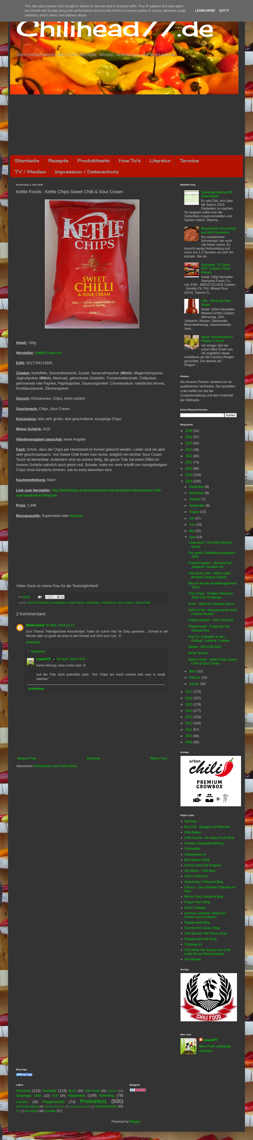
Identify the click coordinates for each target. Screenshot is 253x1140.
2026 (189, 430)
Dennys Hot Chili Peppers (202, 865)
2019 (189, 475)
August (194, 512)
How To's (129, 160)
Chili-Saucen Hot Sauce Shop (205, 933)
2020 (189, 468)
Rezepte (58, 160)
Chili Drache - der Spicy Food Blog (209, 837)
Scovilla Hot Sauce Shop (202, 928)
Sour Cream (126, 602)
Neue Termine (198, 653)
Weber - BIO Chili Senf (204, 647)
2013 (189, 717)
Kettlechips (93, 602)
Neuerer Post (26, 758)
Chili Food (91, 1091)
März (193, 671)
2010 (189, 736)
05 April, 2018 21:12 (59, 625)
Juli (192, 518)
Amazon (76, 516)
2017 (189, 691)
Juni (192, 524)
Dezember (197, 486)
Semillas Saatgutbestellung (203, 843)
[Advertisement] (126, 124)
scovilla (50, 1111)
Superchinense (106, 1106)
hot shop (31, 1111)
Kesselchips (58, 602)
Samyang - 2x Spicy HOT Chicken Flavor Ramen (215, 268)
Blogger (135, 1121)
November (197, 493)
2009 (189, 742)
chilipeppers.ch (195, 854)
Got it (224, 11)
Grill (55, 1095)
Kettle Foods (76, 602)
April (192, 537)
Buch (72, 1091)
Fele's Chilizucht (196, 876)
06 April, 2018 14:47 (71, 659)
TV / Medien (30, 171)
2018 (189, 481)
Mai (192, 531)
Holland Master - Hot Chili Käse (210, 620)
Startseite (27, 160)
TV (18, 1111)
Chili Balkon (192, 832)
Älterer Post (158, 758)
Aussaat (49, 1090)
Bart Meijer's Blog (197, 860)
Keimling (106, 1095)
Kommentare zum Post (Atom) (55, 766)
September (197, 505)
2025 (189, 437)
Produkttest (108, 602)
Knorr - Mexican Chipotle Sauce (211, 603)
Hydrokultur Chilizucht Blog (203, 882)
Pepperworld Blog (197, 922)
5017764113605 (38, 602)
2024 (189, 443)
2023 (189, 449)
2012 (189, 723)
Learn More (205, 11)
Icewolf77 (43, 659)
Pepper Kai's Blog (197, 902)
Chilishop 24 (193, 944)
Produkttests (93, 160)
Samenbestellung (27, 1106)
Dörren (112, 1091)
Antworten (33, 642)
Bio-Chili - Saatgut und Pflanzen (207, 827)
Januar (194, 683)
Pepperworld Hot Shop (200, 939)
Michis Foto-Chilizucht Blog (203, 896)
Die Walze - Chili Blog (199, 870)
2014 (189, 710)
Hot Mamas (192, 959)
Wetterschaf (35, 625)
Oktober (195, 499)
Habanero (76, 1095)
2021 (189, 462)
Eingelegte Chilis (29, 1095)
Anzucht (23, 1090)
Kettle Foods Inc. (48, 353)
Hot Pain (190, 821)
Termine (189, 160)
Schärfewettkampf (80, 1106)
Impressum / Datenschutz (86, 171)
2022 (189, 456)
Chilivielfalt (192, 848)
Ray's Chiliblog (195, 907)
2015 (189, 704)
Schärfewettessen (54, 1106)
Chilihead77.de (115, 27)
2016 (189, 698)
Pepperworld (53, 1102)
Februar (195, 677)
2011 (189, 729)
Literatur (160, 160)
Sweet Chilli (142, 602)
